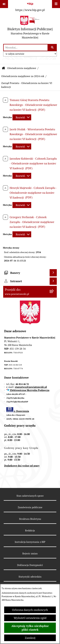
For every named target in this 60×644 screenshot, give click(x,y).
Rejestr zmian (30, 553)
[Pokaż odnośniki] (4, 4)
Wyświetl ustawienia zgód (30, 618)
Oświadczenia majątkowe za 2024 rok (22, 76)
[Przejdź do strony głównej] (30, 28)
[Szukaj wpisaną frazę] (52, 47)
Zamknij (30, 638)
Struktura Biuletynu (30, 518)
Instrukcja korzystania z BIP (30, 541)
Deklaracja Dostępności (30, 565)
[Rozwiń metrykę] (21, 117)
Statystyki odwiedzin (30, 576)
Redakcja (30, 530)
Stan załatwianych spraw (30, 495)
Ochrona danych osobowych (30, 610)
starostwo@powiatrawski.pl (31, 387)
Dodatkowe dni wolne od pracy (22, 465)
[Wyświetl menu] (56, 4)
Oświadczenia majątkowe (21, 68)
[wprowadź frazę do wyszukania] (25, 47)
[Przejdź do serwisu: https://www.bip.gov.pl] (30, 6)
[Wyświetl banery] (53, 272)
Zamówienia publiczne (30, 507)
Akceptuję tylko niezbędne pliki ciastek (30, 627)
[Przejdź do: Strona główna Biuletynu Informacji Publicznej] (3, 68)
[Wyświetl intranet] (53, 281)
